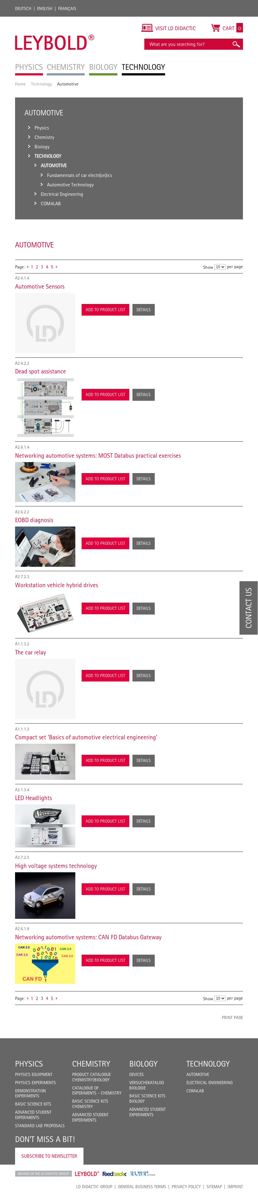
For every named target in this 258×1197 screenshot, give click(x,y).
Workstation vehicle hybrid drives (56, 585)
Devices (136, 1074)
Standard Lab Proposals (40, 1125)
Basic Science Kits (33, 1103)
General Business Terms (142, 1186)
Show (208, 267)
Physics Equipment (33, 1074)
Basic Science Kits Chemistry (90, 1104)
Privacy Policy (186, 1186)
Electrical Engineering (209, 1082)
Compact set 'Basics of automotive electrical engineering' (86, 737)
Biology (143, 1063)
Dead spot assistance (40, 371)
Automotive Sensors (39, 286)
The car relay (30, 652)
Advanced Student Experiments (33, 1115)
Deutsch (23, 8)
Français (67, 8)
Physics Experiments (35, 1082)
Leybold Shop (87, 1174)
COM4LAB (195, 1090)
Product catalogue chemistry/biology (91, 1077)
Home (20, 83)
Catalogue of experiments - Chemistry (96, 1090)
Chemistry (91, 1063)
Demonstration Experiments (30, 1093)
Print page (232, 1017)
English (44, 8)
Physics (29, 1063)
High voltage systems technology (56, 865)
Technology (41, 83)
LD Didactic (43, 1174)
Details (144, 309)
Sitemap (214, 1186)
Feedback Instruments (115, 1174)
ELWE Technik (143, 1174)
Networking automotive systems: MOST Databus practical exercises (98, 455)
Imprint (235, 1186)
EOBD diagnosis (34, 520)
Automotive (197, 1074)
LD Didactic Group (94, 1186)
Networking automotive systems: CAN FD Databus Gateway (88, 937)
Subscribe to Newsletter (49, 1156)
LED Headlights (33, 798)
